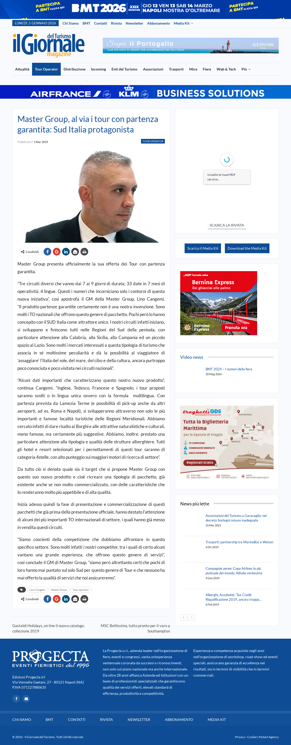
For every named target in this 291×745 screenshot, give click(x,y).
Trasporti (176, 69)
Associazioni (153, 69)
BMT (86, 23)
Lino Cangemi (37, 589)
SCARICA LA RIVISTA (227, 225)
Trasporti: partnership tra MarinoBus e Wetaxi (239, 542)
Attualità (22, 69)
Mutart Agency (269, 737)
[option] (191, 45)
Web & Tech (226, 69)
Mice (193, 69)
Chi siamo (71, 23)
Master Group (59, 589)
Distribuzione (74, 69)
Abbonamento (158, 23)
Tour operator (81, 589)
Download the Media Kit (247, 248)
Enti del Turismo (124, 69)
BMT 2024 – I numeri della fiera (229, 369)
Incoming (98, 69)
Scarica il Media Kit (202, 248)
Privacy (240, 737)
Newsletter (134, 23)
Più (244, 69)
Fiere (207, 69)
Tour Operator (46, 69)
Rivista (116, 23)
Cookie (252, 737)
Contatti (100, 23)
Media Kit (181, 23)
